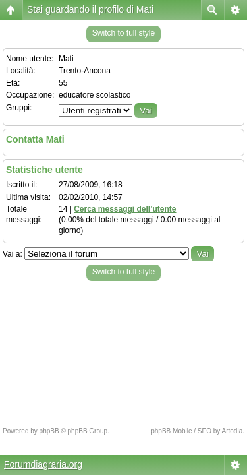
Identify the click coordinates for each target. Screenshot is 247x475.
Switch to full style (123, 33)
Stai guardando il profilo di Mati (90, 9)
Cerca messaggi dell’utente (125, 209)
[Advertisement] (123, 350)
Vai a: (12, 254)
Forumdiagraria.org (43, 464)
